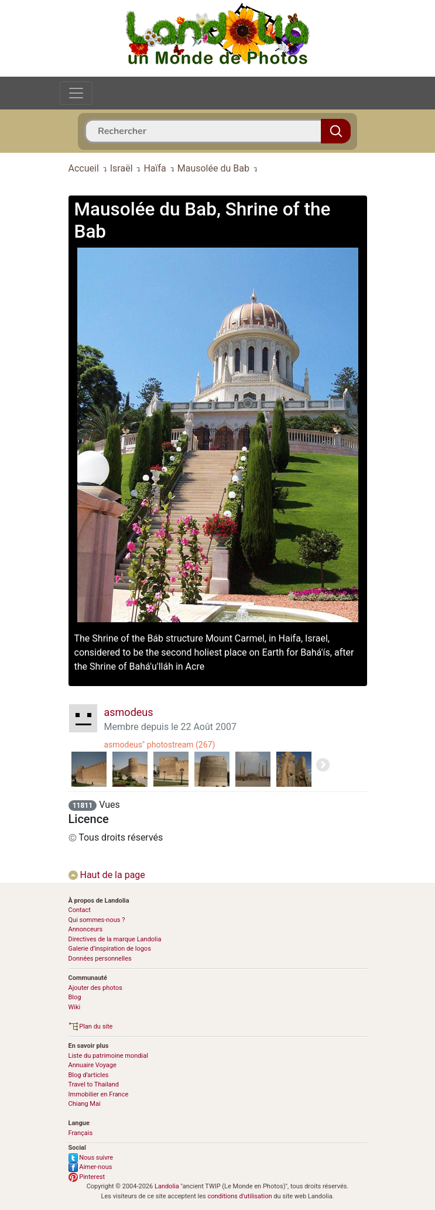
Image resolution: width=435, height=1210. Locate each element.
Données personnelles (100, 958)
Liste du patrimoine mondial (108, 1056)
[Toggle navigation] (76, 93)
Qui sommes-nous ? (96, 920)
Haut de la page (106, 874)
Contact (79, 910)
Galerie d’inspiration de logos (109, 948)
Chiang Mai (84, 1104)
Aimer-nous (90, 1167)
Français (80, 1133)
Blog (74, 997)
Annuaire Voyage (92, 1065)
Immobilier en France (98, 1094)
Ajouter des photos (95, 988)
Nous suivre (91, 1157)
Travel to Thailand (93, 1084)
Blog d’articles (88, 1075)
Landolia (167, 1186)
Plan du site (90, 1026)
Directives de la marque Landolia (115, 939)
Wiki (74, 1007)
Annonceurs (85, 929)
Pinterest (86, 1177)
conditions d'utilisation (239, 1196)
